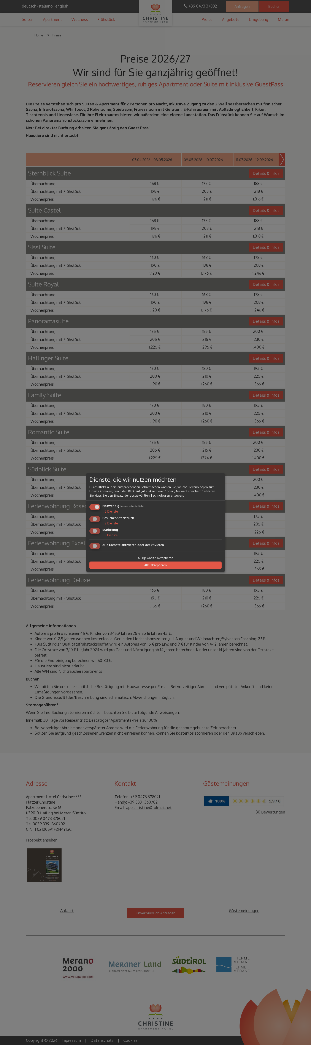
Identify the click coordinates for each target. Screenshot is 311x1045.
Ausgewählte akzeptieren (155, 558)
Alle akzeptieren (155, 565)
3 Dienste (110, 535)
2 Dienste (110, 511)
